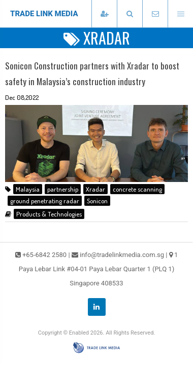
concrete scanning (137, 189)
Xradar (95, 189)
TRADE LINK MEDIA (44, 13)
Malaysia (28, 189)
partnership (62, 189)
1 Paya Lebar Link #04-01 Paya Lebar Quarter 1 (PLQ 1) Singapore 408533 (98, 269)
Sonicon (97, 201)
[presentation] (129, 14)
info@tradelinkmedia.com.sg (122, 255)
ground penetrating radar (44, 201)
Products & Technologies (49, 214)
